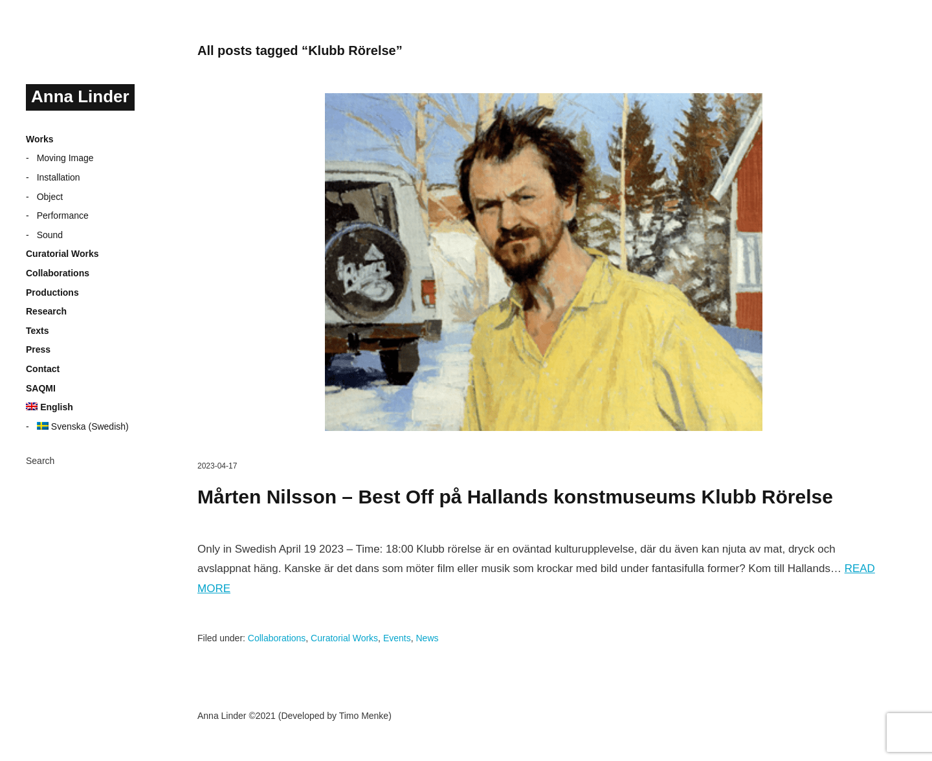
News (427, 638)
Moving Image (65, 158)
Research (46, 311)
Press (38, 349)
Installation (58, 177)
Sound (50, 235)
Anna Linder (80, 96)
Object (50, 197)
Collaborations (57, 273)
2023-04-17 (217, 465)
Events (397, 638)
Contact (43, 369)
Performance (63, 215)
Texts (37, 330)
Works (40, 139)
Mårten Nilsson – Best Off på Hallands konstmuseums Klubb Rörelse (515, 496)
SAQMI (41, 388)
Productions (52, 292)
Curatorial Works (62, 253)
